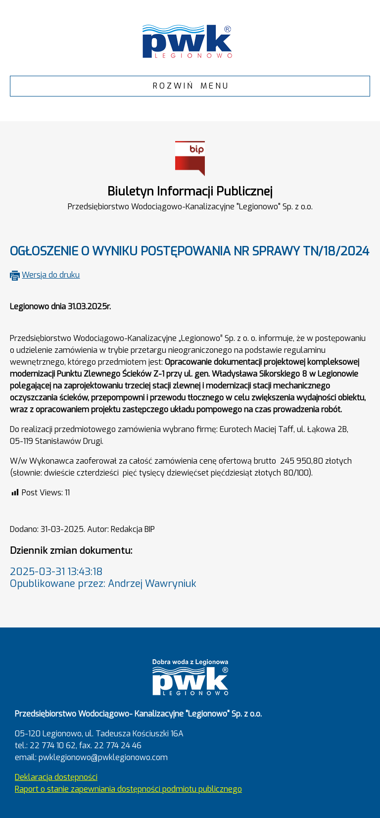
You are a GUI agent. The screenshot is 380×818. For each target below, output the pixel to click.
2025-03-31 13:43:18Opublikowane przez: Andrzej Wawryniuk (103, 577)
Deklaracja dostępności (56, 777)
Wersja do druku (51, 275)
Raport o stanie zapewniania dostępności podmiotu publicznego (128, 789)
